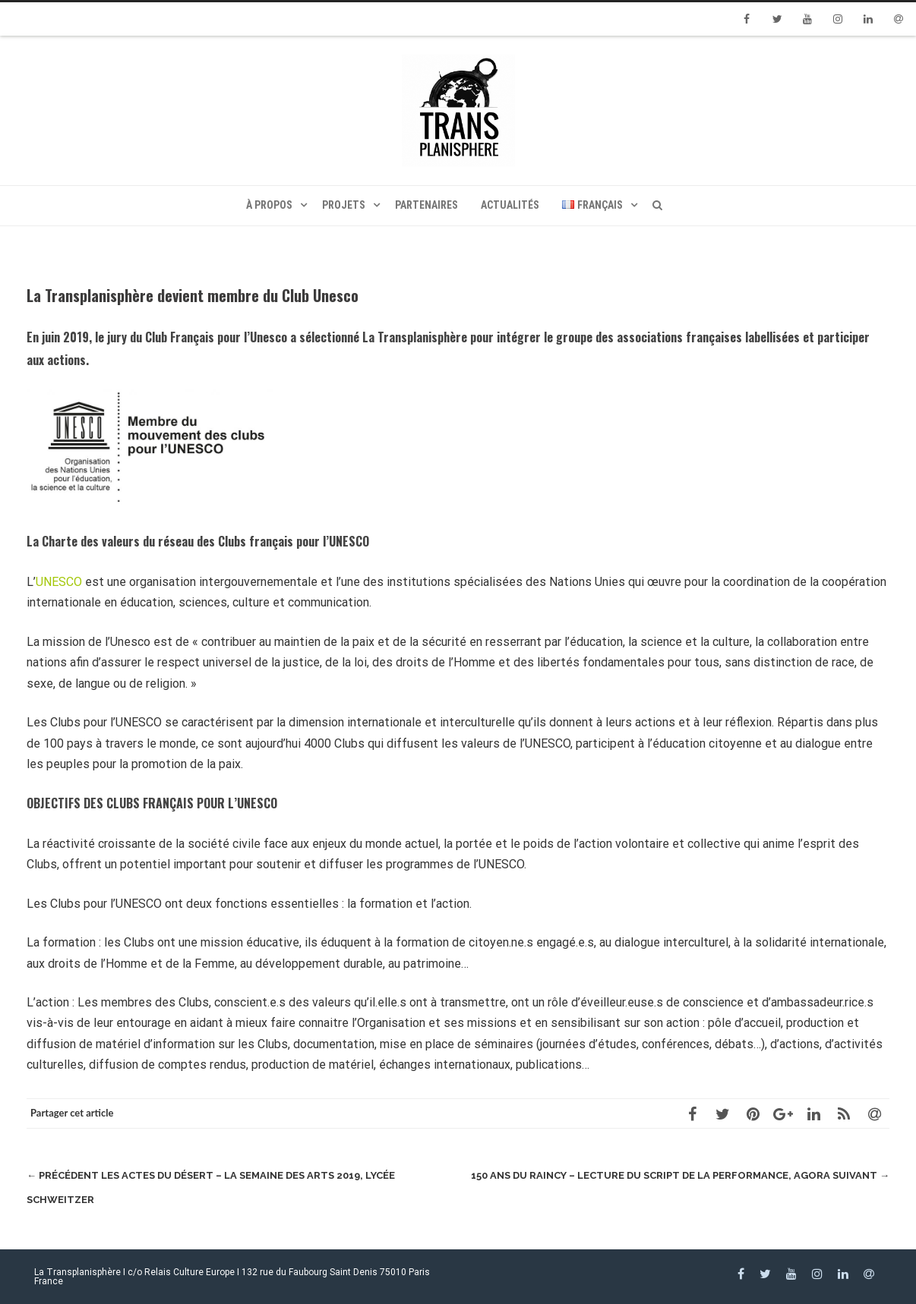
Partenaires (426, 205)
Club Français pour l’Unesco (214, 337)
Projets (343, 205)
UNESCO (59, 582)
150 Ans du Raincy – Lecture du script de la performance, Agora (680, 1175)
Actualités (510, 205)
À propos (269, 205)
